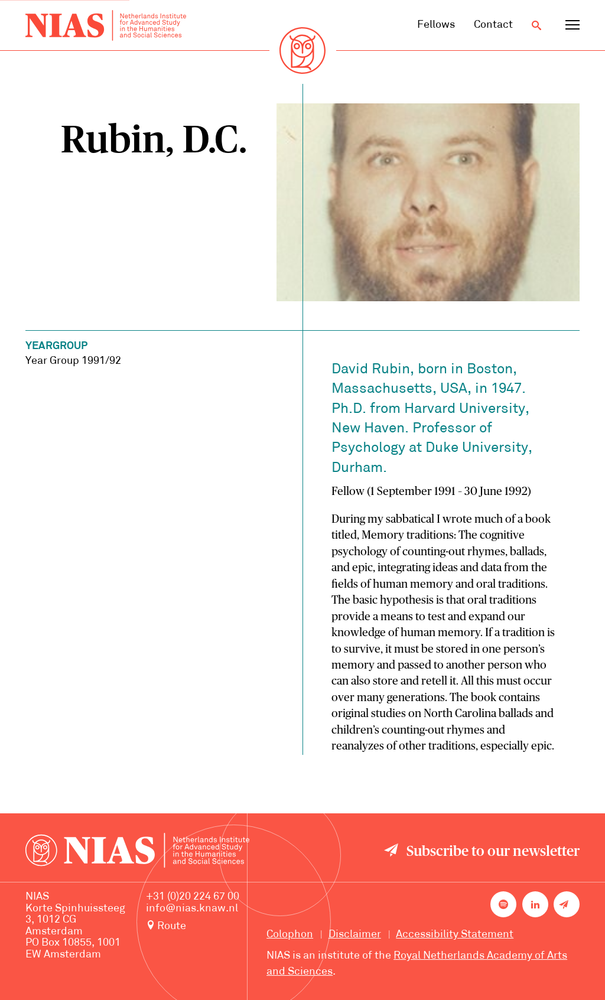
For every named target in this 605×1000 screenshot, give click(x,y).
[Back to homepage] (105, 25)
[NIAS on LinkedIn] (535, 904)
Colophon (289, 935)
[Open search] (536, 25)
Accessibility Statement (454, 935)
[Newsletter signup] (567, 904)
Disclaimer (354, 935)
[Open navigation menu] (573, 25)
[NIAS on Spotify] (503, 904)
